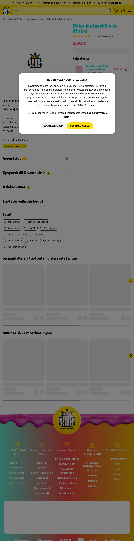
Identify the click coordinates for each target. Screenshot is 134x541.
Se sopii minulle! (80, 125)
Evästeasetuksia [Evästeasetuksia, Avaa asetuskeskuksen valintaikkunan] (52, 125)
